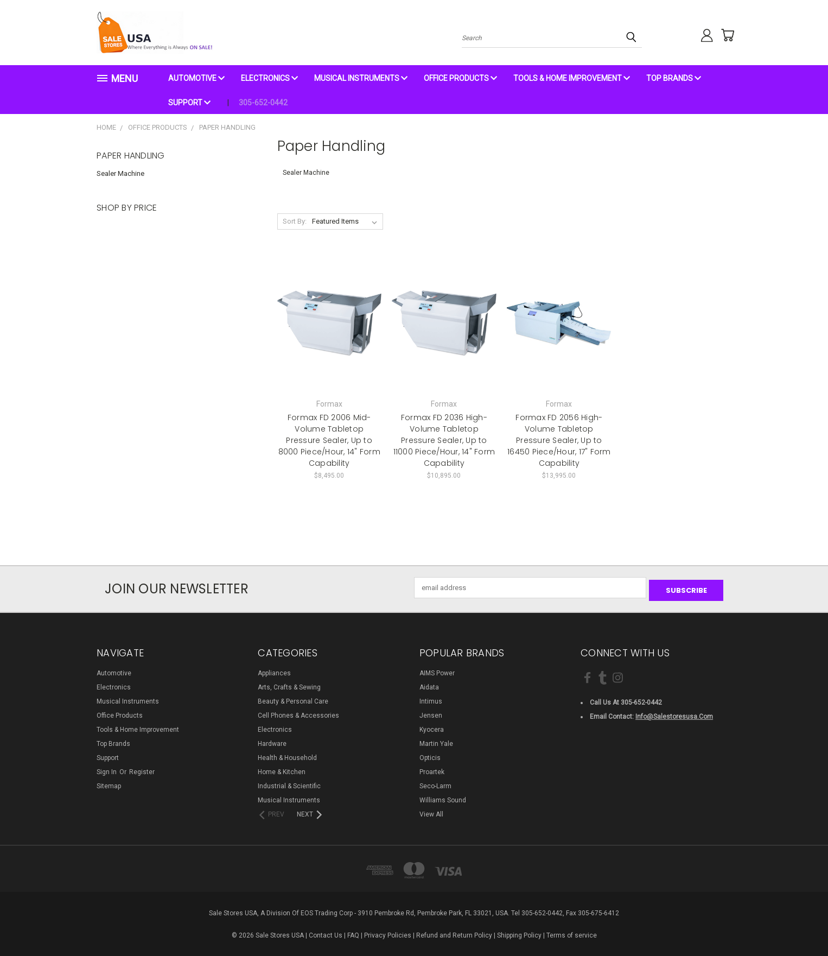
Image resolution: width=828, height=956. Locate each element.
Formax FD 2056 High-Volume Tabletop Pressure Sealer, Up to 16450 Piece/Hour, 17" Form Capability (559, 440)
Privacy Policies (387, 932)
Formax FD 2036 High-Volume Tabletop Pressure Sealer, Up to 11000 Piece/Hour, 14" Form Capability (444, 440)
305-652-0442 (263, 102)
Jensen (430, 713)
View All (431, 811)
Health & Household (287, 755)
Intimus (430, 698)
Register (142, 769)
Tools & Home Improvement (571, 78)
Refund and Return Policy (454, 932)
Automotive (196, 78)
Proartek (431, 769)
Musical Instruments (360, 78)
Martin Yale (436, 741)
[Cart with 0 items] (723, 35)
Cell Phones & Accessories (298, 713)
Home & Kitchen (281, 769)
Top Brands (673, 78)
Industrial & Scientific (289, 783)
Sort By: (295, 221)
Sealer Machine (120, 173)
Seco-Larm (435, 783)
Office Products (460, 78)
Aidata (429, 684)
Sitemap (109, 783)
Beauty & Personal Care (293, 698)
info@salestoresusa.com (674, 714)
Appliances (274, 670)
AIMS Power (437, 670)
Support (189, 102)
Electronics (269, 78)
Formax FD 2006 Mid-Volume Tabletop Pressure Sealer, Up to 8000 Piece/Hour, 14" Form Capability (329, 440)
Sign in (107, 769)
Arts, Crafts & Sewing (289, 684)
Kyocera (431, 727)
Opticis (430, 755)
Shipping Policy (519, 932)
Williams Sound (442, 797)
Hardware (272, 741)
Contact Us (325, 932)
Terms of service (571, 932)
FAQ (353, 932)
